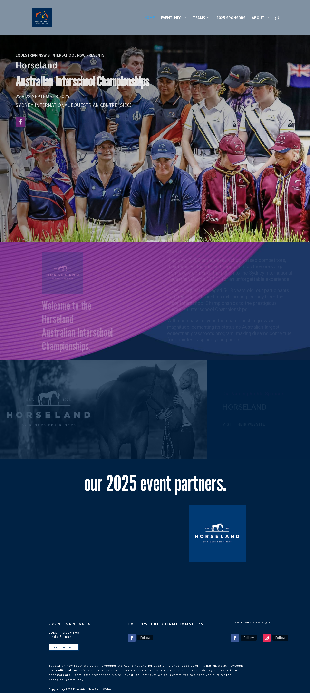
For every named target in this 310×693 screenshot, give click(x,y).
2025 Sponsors (230, 18)
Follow (145, 637)
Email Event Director (64, 647)
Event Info (171, 18)
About (258, 18)
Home (149, 18)
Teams (199, 18)
